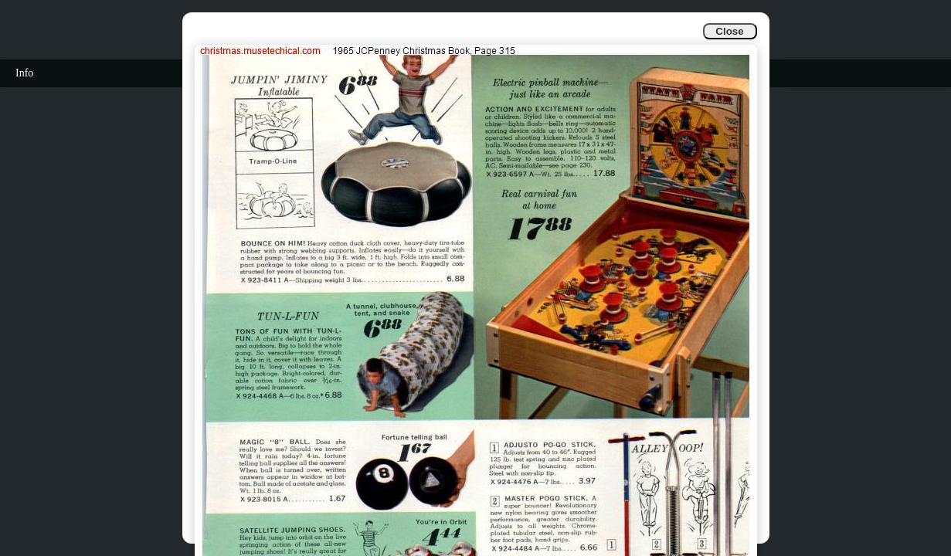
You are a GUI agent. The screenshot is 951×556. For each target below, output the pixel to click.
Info (24, 73)
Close (729, 31)
